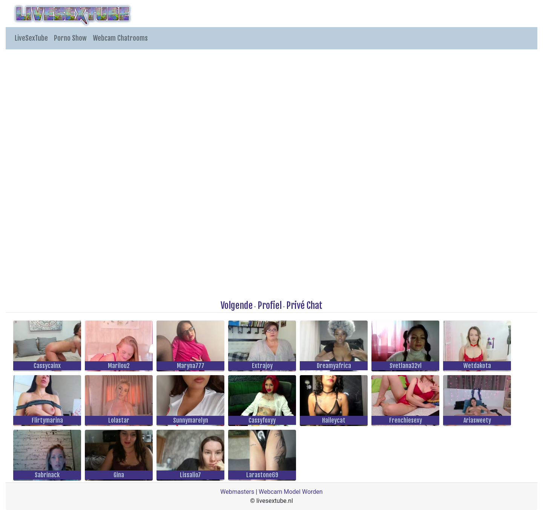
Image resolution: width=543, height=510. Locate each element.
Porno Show (70, 38)
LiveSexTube (31, 38)
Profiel (270, 305)
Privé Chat (304, 305)
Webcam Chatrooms (120, 38)
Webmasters (237, 491)
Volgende (237, 305)
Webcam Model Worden (291, 491)
